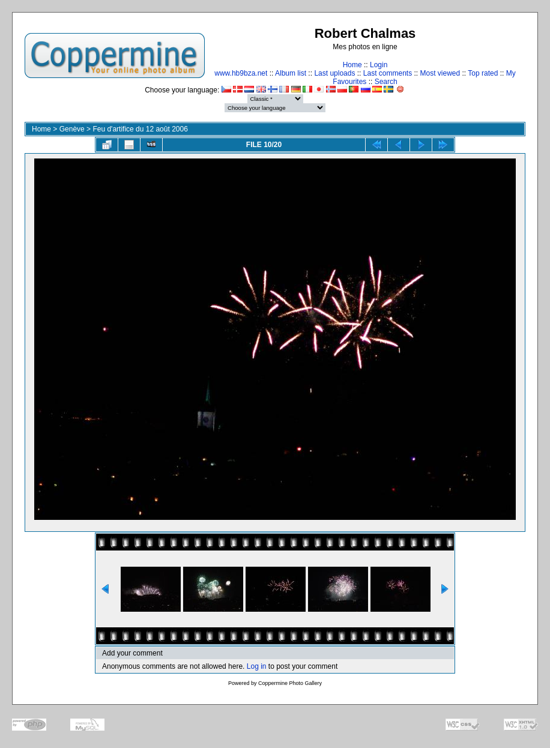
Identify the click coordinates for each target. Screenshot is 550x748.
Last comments (387, 73)
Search (386, 81)
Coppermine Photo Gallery (290, 683)
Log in (257, 666)
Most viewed (440, 73)
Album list (290, 73)
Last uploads (334, 73)
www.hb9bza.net (240, 73)
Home (352, 65)
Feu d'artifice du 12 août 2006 (139, 129)
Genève (72, 129)
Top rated (483, 73)
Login (378, 65)
